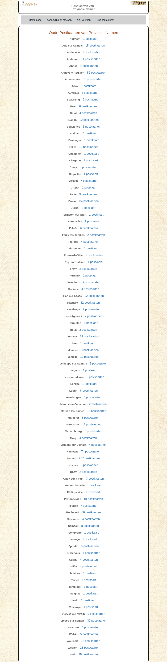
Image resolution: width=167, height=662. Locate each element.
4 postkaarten (89, 66)
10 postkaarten (89, 119)
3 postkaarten (90, 350)
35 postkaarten (89, 336)
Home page (35, 20)
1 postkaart (90, 38)
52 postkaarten (90, 641)
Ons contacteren (105, 20)
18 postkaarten (92, 424)
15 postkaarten (95, 45)
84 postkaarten (89, 201)
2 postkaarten (96, 235)
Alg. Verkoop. (84, 20)
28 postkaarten (89, 647)
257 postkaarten (89, 458)
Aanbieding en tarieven (59, 20)
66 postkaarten (91, 512)
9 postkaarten (88, 194)
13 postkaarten (96, 411)
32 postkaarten (90, 302)
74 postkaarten (90, 451)
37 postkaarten (97, 620)
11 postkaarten (90, 59)
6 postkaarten (91, 99)
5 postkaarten (91, 52)
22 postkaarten (94, 296)
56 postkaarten (96, 72)
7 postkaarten (89, 180)
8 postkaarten (90, 525)
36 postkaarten (92, 79)
